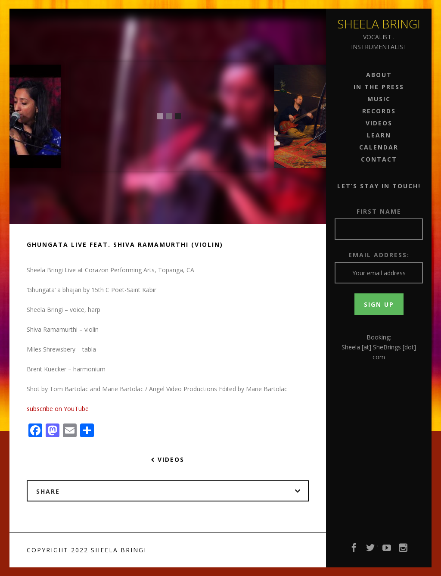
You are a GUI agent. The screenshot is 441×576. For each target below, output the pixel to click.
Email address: (379, 255)
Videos (379, 123)
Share (172, 491)
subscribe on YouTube (58, 409)
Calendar (378, 147)
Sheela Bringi (378, 24)
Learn (379, 135)
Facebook (354, 550)
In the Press (379, 87)
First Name (379, 211)
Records (379, 111)
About (379, 75)
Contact (379, 159)
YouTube (387, 550)
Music (379, 99)
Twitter (371, 550)
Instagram (403, 550)
